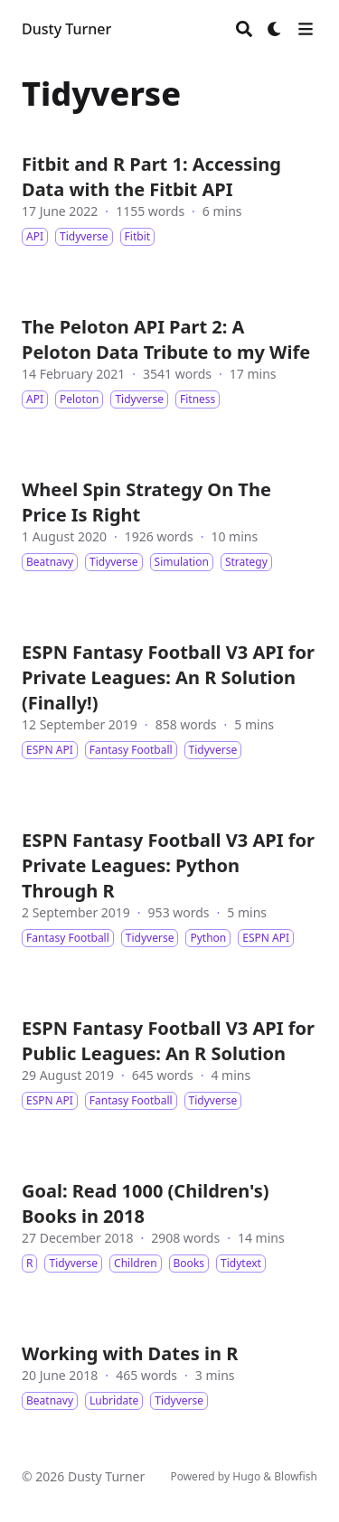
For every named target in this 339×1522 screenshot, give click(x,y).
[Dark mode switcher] (275, 29)
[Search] (244, 29)
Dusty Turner (66, 29)
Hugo (246, 1476)
